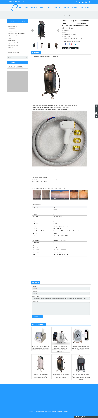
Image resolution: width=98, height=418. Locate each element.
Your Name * (35, 286)
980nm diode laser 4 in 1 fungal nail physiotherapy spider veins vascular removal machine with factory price (40, 348)
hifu (10, 38)
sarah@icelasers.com (25, 1)
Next (58, 30)
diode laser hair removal (69, 40)
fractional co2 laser (13, 45)
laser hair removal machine (15, 24)
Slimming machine (13, 35)
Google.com (12, 66)
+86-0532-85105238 (12, 1)
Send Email (74, 48)
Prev (32, 30)
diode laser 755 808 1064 (76, 38)
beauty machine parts (14, 52)
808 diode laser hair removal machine (72, 41)
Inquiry (65, 48)
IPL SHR (11, 47)
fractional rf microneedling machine (17, 33)
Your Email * (35, 291)
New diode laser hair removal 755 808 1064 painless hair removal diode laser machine (60, 376)
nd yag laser (12, 50)
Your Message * (35, 301)
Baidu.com (19, 66)
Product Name (35, 296)
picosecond (12, 28)
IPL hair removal (13, 26)
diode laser (66, 38)
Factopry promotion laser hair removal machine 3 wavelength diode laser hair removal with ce (41, 376)
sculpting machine (13, 31)
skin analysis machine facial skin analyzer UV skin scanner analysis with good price (80, 348)
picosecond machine (14, 43)
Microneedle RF (13, 40)
